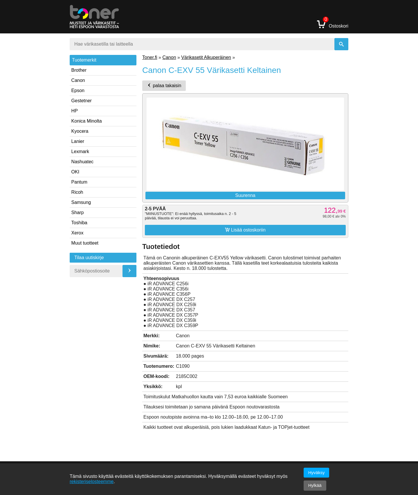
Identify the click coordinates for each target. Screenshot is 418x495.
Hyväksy (316, 472)
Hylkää (315, 485)
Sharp (77, 212)
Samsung (81, 202)
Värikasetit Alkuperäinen (206, 57)
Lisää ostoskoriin (245, 229)
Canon (78, 80)
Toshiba (79, 222)
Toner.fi (149, 57)
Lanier (77, 141)
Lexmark (80, 151)
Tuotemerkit (84, 60)
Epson (77, 90)
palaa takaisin (164, 85)
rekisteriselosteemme (91, 481)
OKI (75, 171)
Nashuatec (82, 161)
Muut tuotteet (84, 243)
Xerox (77, 232)
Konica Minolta (86, 121)
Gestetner (81, 100)
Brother (79, 70)
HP (74, 110)
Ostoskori (332, 23)
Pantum (79, 182)
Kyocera (80, 131)
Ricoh (77, 192)
